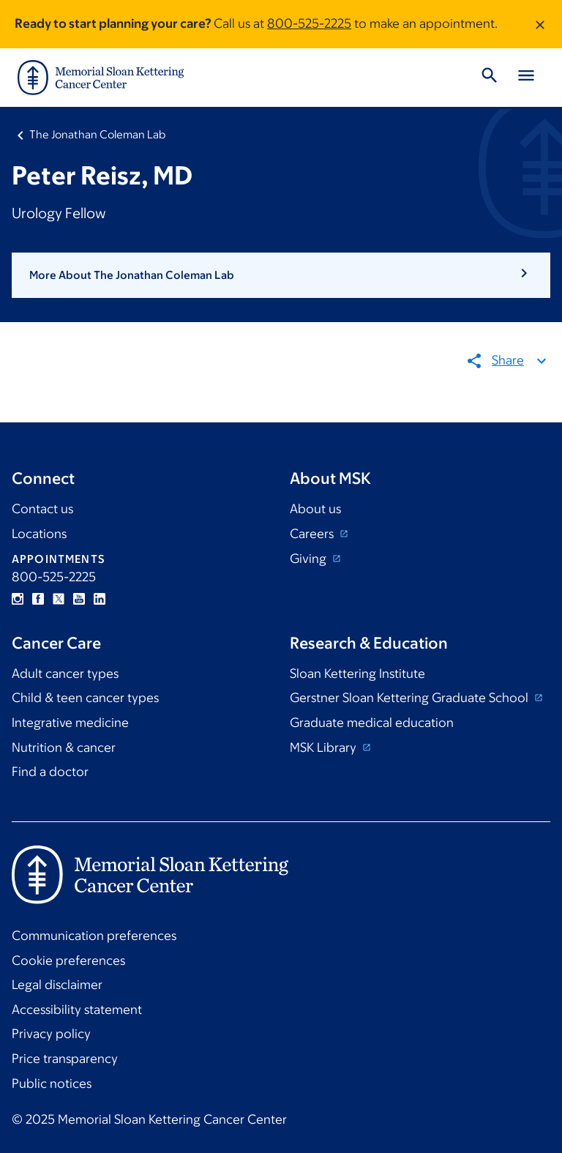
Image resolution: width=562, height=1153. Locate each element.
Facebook (38, 599)
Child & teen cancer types (85, 697)
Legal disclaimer (57, 984)
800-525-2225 (309, 23)
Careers (313, 533)
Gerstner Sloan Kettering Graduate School (410, 697)
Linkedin (99, 599)
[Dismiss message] (540, 24)
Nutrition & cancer (64, 747)
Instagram (17, 599)
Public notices (51, 1083)
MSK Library (324, 747)
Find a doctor (50, 771)
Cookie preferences (68, 960)
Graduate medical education (372, 722)
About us (315, 508)
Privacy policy (51, 1033)
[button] (281, 275)
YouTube (79, 599)
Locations (39, 533)
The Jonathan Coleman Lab (97, 134)
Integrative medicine (70, 722)
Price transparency (65, 1058)
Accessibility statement (77, 1009)
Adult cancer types (65, 673)
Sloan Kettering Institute (357, 673)
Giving (309, 558)
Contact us (42, 508)
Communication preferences (94, 935)
